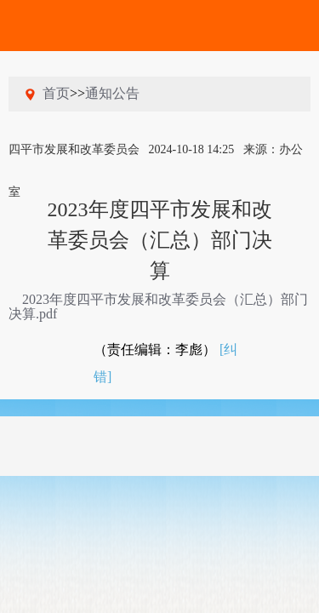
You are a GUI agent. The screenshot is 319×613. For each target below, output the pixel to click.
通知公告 (112, 93)
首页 (56, 93)
